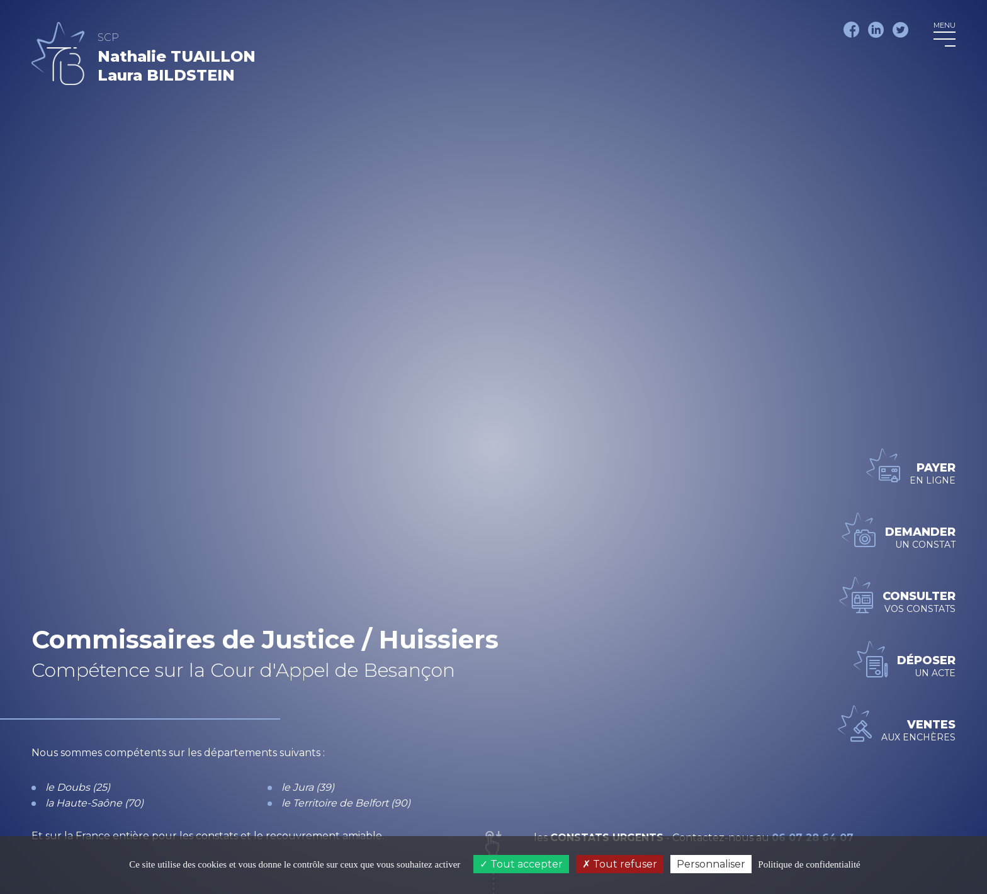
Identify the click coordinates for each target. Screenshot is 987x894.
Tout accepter (521, 864)
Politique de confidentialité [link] (809, 864)
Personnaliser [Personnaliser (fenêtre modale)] (711, 864)
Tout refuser (619, 864)
